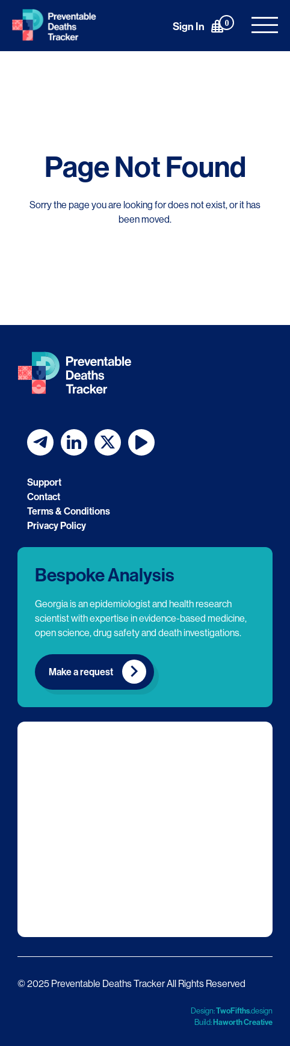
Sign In (189, 26)
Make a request (81, 672)
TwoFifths (233, 1010)
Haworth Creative (243, 1022)
